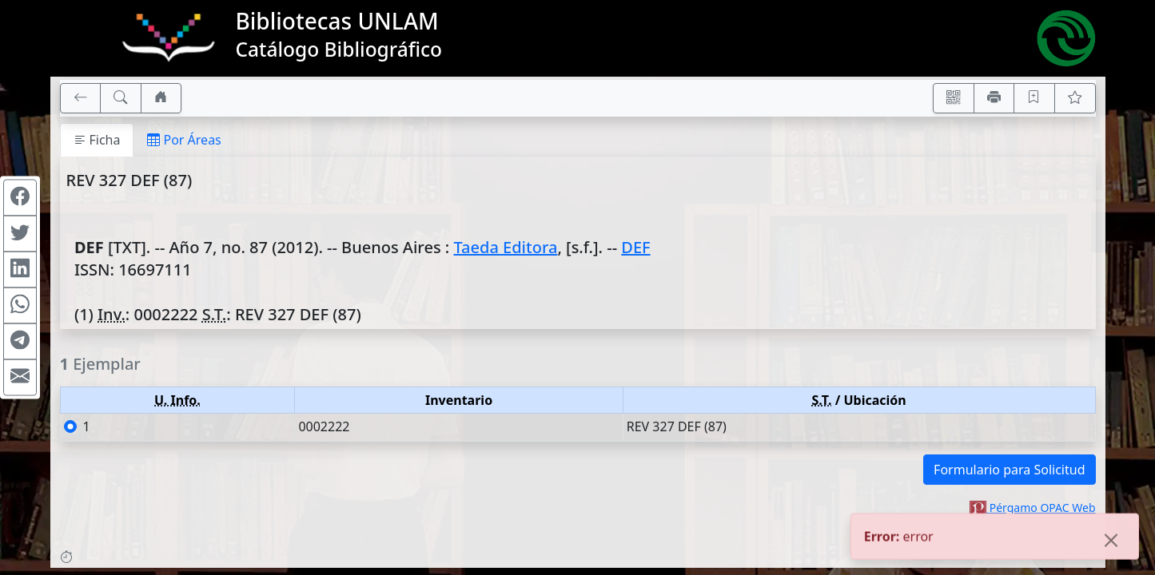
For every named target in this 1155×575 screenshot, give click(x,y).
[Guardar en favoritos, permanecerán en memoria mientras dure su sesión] (1034, 98)
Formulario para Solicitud (1009, 469)
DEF (635, 247)
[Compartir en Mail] (20, 377)
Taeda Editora (505, 247)
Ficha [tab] (97, 140)
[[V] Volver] (81, 98)
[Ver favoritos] (1075, 98)
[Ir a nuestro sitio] (161, 98)
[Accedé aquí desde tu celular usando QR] (953, 98)
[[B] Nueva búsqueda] (120, 98)
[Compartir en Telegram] (20, 341)
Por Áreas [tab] (184, 140)
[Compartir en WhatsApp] (20, 306)
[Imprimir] (994, 98)
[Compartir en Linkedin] (20, 270)
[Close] (1111, 547)
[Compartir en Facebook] (20, 198)
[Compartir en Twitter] (20, 234)
